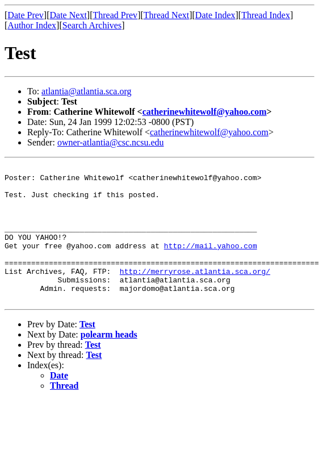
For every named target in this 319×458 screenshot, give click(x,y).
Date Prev (25, 15)
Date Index (215, 15)
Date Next (68, 15)
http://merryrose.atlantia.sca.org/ (195, 293)
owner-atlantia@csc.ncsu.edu (110, 142)
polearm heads (109, 362)
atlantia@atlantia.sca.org (86, 91)
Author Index (31, 25)
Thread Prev (115, 15)
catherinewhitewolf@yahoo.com (204, 111)
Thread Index (265, 15)
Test (87, 351)
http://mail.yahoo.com (210, 262)
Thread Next (166, 15)
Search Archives (91, 25)
